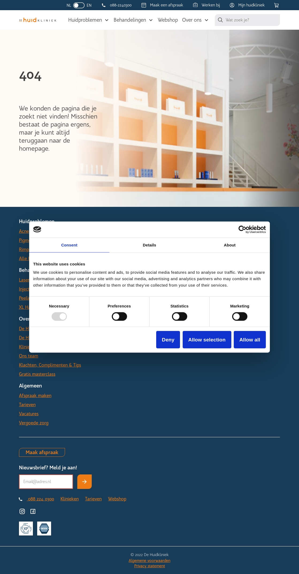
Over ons (192, 20)
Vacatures (29, 413)
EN (89, 5)
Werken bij (211, 5)
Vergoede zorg (33, 422)
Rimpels (26, 249)
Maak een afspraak (166, 5)
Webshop (168, 20)
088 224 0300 (40, 498)
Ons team (28, 356)
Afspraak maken (35, 395)
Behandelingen (130, 20)
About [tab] (230, 244)
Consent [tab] (69, 244)
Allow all (249, 340)
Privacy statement (149, 566)
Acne (24, 231)
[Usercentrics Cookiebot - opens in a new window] (242, 229)
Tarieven (27, 404)
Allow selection (207, 340)
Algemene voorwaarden (149, 560)
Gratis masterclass (37, 374)
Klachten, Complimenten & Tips (50, 365)
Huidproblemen (85, 20)
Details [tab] (149, 244)
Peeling (26, 298)
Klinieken (28, 346)
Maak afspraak (42, 452)
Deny (168, 340)
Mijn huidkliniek (251, 5)
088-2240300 (121, 5)
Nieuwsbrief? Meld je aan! (48, 468)
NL (69, 5)
